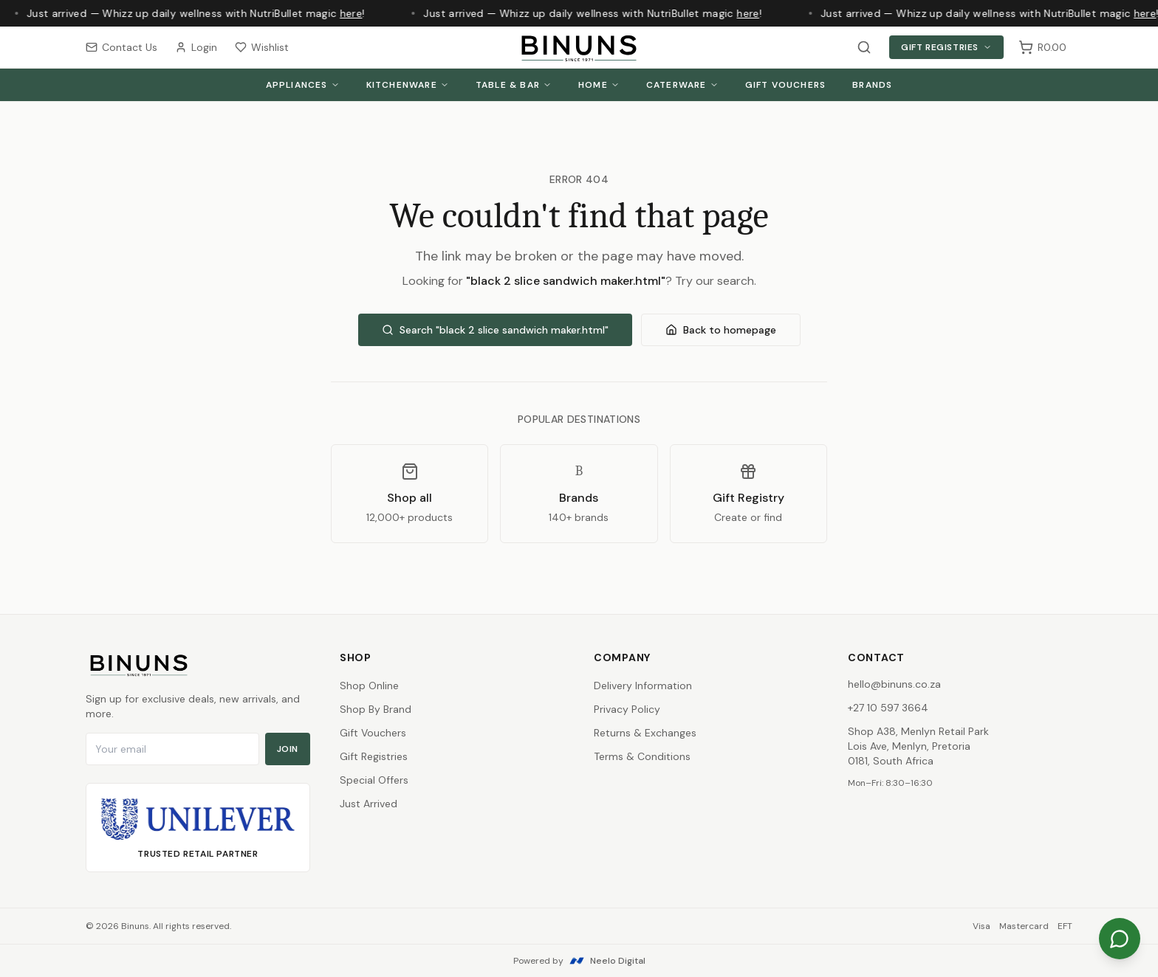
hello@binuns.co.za (894, 684)
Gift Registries (946, 47)
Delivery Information (643, 685)
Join (287, 749)
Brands (872, 85)
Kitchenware (407, 85)
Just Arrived (368, 803)
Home (599, 85)
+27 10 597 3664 (888, 707)
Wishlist (262, 47)
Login (196, 47)
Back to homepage (720, 329)
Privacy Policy (627, 709)
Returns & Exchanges (645, 732)
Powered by (579, 960)
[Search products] (864, 47)
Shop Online (369, 685)
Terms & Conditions (642, 756)
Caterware (682, 85)
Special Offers (374, 780)
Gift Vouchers (785, 85)
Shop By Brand (375, 709)
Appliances (303, 85)
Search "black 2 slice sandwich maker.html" (495, 329)
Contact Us (121, 47)
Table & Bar (514, 85)
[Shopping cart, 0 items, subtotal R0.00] (1042, 47)
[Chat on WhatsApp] (1119, 938)
